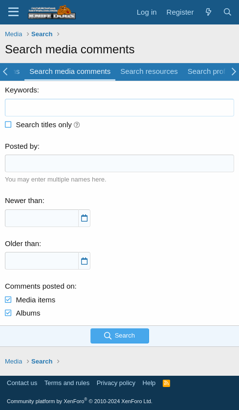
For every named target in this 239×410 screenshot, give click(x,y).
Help (149, 383)
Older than (22, 243)
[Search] (227, 12)
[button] (77, 124)
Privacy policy (116, 383)
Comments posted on (40, 286)
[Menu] (13, 12)
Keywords (21, 90)
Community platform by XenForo (79, 401)
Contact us (22, 383)
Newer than (24, 200)
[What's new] (207, 12)
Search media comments (69, 71)
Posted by (21, 146)
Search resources (149, 71)
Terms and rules (66, 383)
